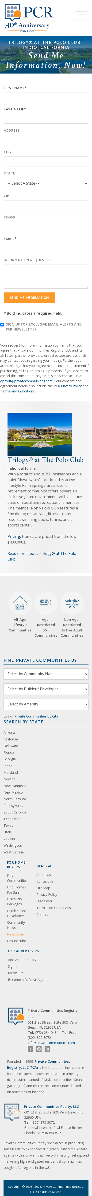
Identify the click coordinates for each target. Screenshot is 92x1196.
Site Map (43, 888)
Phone (10, 217)
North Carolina (15, 799)
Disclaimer (44, 901)
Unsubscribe (16, 941)
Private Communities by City (36, 716)
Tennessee (12, 819)
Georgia (10, 759)
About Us (43, 874)
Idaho (8, 766)
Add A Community (22, 959)
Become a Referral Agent (27, 979)
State (9, 173)
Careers (42, 914)
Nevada (9, 779)
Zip (6, 196)
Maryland (11, 772)
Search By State (23, 722)
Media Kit (15, 973)
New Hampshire (16, 785)
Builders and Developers (16, 913)
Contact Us (45, 881)
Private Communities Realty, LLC (51, 1106)
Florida (9, 752)
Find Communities (17, 878)
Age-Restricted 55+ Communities (46, 614)
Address (11, 130)
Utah (7, 832)
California (11, 739)
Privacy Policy (71, 386)
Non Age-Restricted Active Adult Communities (72, 614)
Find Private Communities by (40, 660)
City (8, 152)
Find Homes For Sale (16, 890)
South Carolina (15, 812)
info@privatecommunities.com (51, 1042)
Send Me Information (29, 297)
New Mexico (13, 792)
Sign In (13, 966)
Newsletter (15, 934)
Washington (13, 845)
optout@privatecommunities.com (26, 381)
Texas (8, 825)
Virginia (9, 838)
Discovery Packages (14, 901)
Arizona (9, 732)
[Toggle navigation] (81, 16)
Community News (16, 925)
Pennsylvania (13, 805)
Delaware (11, 746)
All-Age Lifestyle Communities (20, 611)
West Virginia (14, 852)
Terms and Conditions (17, 391)
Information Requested (27, 260)
